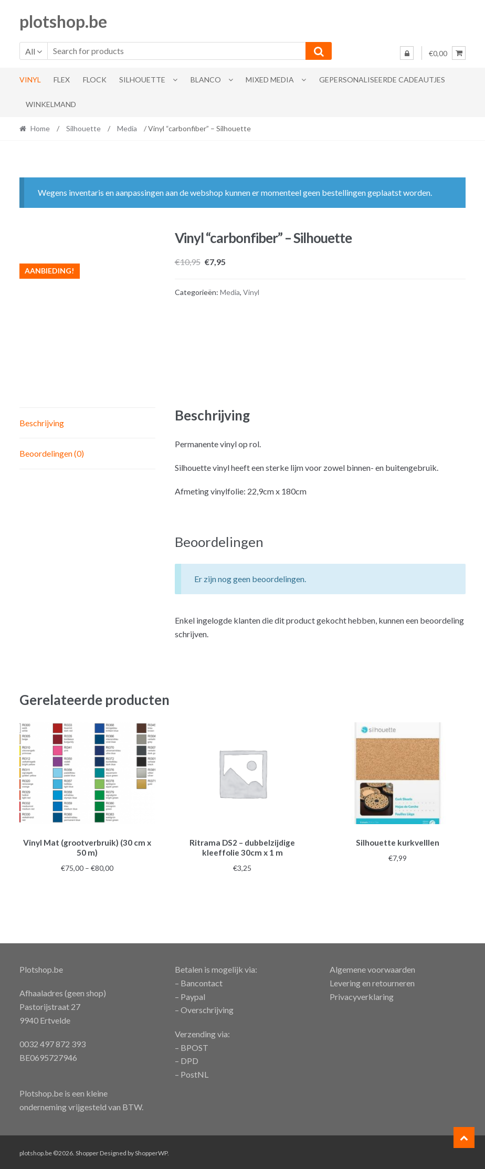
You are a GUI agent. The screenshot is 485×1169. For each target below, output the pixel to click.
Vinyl (30, 79)
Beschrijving (41, 423)
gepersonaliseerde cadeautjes (382, 79)
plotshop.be (63, 21)
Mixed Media (270, 79)
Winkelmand (51, 104)
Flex (62, 79)
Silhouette (142, 79)
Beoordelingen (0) (51, 453)
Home (40, 128)
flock (95, 79)
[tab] (87, 423)
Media (127, 128)
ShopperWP (151, 1151)
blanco (206, 79)
